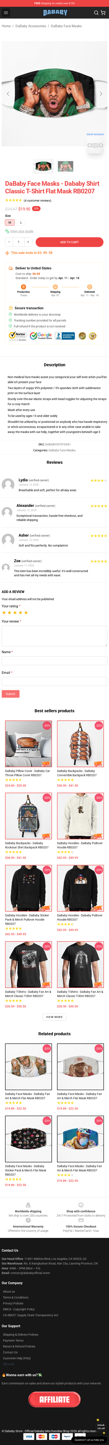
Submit (10, 694)
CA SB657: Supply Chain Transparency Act (30, 1315)
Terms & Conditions (15, 1297)
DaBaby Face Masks (66, 26)
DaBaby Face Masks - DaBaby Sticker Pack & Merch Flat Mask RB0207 (25, 1170)
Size (8, 215)
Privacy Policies (13, 1303)
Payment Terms (13, 1340)
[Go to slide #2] (65, 166)
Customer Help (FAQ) (17, 1358)
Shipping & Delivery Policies (20, 1334)
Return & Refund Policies (19, 1346)
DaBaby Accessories (30, 26)
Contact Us (10, 1352)
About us (9, 1291)
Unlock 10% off (101, 1427)
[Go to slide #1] (43, 166)
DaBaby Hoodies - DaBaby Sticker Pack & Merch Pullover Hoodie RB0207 (27, 919)
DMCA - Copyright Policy (19, 1309)
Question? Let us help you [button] (89, 1439)
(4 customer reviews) (37, 200)
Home (6, 26)
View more (54, 1017)
